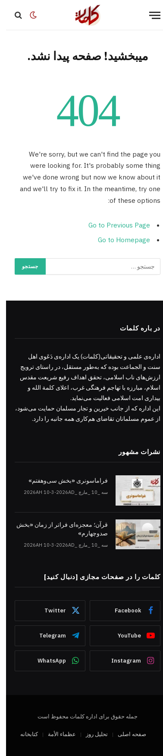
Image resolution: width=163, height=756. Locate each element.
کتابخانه (23, 734)
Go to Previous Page (113, 225)
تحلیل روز (91, 734)
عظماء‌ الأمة (56, 734)
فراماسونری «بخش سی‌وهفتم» (62, 480)
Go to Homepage (118, 239)
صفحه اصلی (126, 734)
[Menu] (148, 15)
